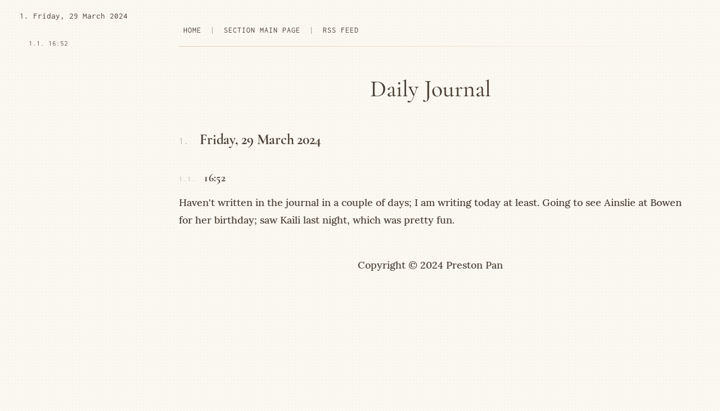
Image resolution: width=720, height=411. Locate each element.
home (192, 30)
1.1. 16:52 (48, 43)
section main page (262, 30)
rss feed (341, 30)
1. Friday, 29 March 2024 (74, 15)
